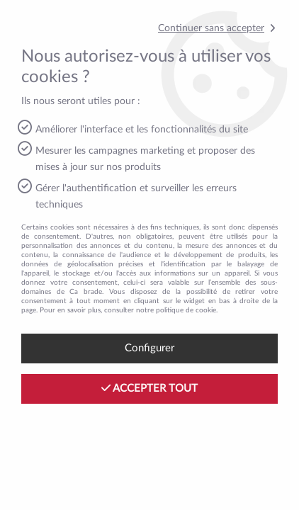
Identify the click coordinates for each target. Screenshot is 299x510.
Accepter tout (149, 388)
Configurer (149, 348)
